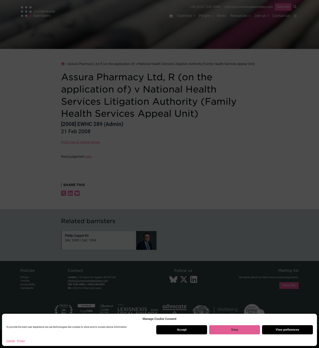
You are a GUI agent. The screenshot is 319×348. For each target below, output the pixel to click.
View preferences (287, 329)
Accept (182, 329)
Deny (234, 329)
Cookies (10, 340)
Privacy (21, 340)
